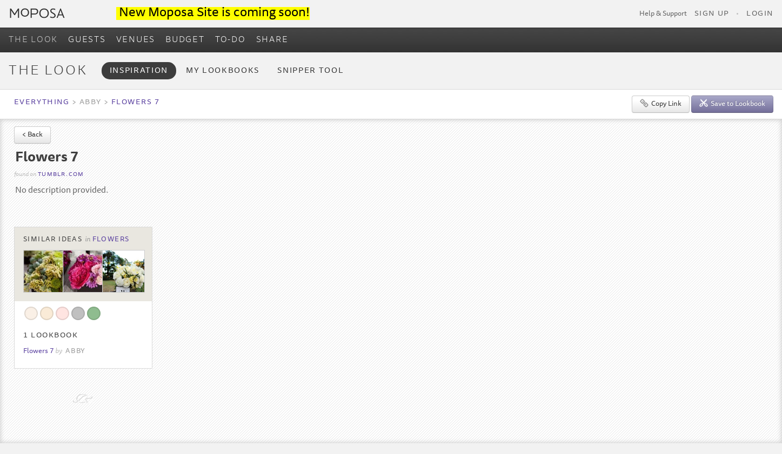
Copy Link (660, 103)
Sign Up (711, 14)
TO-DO (230, 40)
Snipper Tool (310, 71)
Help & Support (663, 14)
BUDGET (185, 40)
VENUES (136, 40)
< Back (32, 135)
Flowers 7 (135, 102)
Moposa (37, 13)
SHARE (272, 40)
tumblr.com (61, 175)
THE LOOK (33, 40)
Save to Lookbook (732, 103)
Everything (41, 102)
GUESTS (87, 40)
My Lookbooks (222, 71)
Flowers (111, 239)
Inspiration (139, 71)
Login (759, 14)
